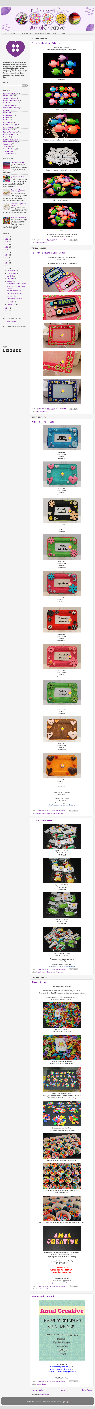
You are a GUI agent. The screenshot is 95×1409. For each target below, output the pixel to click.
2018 (7, 255)
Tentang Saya (7, 144)
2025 (7, 236)
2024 (7, 239)
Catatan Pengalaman (9, 98)
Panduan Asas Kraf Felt (10, 132)
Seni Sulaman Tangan (10, 142)
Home (5, 33)
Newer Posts (37, 1390)
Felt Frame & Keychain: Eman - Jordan (48, 253)
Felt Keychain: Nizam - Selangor (46, 43)
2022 (7, 244)
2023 (7, 242)
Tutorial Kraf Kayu (8, 154)
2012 (7, 308)
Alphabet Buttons (39, 982)
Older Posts (87, 1390)
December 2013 (12, 271)
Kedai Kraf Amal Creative (44, 813)
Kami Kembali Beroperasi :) (43, 1296)
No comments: (61, 240)
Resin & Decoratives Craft (11, 139)
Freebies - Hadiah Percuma (11, 100)
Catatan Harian (41, 1384)
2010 (7, 313)
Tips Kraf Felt (7, 146)
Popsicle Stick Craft (9, 134)
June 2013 (10, 279)
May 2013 (10, 281)
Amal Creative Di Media (10, 93)
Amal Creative (11, 322)
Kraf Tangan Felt (41, 242)
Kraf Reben (6, 120)
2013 (7, 268)
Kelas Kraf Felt (7, 110)
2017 (7, 258)
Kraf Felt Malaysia (8, 115)
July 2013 (10, 276)
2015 (7, 263)
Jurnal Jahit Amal (8, 105)
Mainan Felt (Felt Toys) (10, 125)
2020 (7, 250)
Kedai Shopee (51, 33)
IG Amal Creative (25, 33)
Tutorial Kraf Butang (9, 149)
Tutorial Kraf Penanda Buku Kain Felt (18, 190)
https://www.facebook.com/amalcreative (62, 805)
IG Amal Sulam (39, 33)
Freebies (62, 33)
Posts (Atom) (44, 1394)
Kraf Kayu (6, 117)
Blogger (66, 1402)
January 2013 (11, 305)
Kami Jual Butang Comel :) (19, 217)
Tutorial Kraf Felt (8, 151)
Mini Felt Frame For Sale (43, 422)
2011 (7, 311)
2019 (7, 252)
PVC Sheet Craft (8, 129)
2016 (7, 260)
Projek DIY (6, 137)
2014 (7, 266)
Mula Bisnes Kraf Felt (9, 127)
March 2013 (11, 302)
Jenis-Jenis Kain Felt (17, 162)
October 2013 (11, 273)
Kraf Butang (7, 112)
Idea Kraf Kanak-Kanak (10, 103)
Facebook (14, 33)
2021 (7, 247)
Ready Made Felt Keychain (43, 820)
